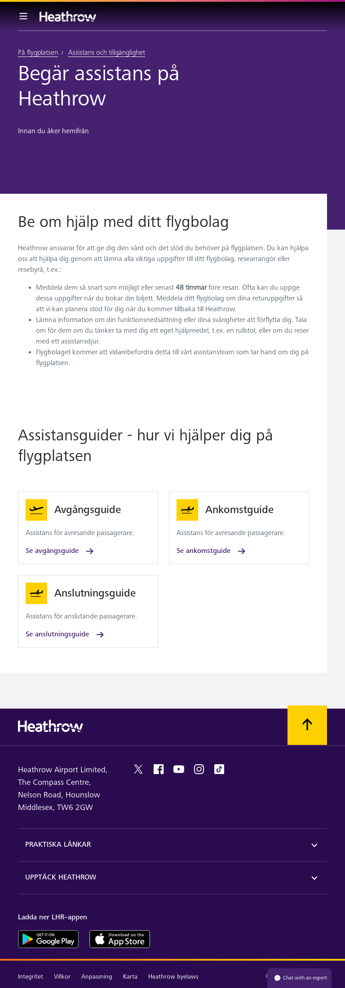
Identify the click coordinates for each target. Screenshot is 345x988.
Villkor (62, 976)
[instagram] (199, 769)
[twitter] (138, 769)
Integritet (30, 976)
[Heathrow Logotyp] (68, 16)
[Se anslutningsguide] (88, 611)
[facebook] (158, 769)
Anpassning (96, 976)
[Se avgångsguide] (88, 528)
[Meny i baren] (23, 16)
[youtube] (178, 769)
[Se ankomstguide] (239, 528)
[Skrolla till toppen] (307, 725)
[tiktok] (219, 769)
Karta (130, 976)
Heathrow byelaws (173, 976)
